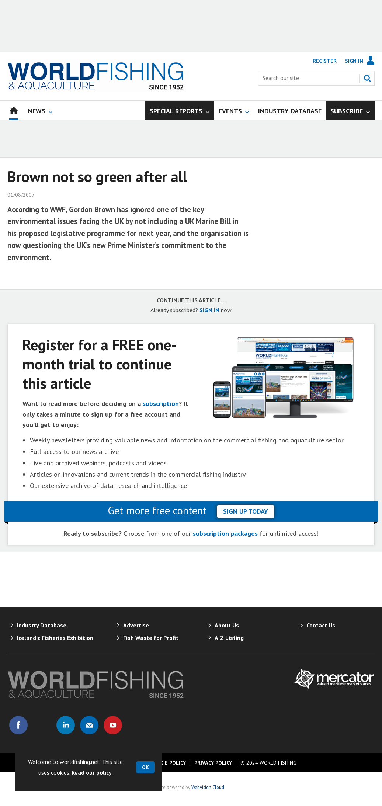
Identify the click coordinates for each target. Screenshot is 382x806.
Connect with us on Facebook (18, 725)
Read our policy (92, 772)
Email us (89, 725)
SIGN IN (209, 310)
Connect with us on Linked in (65, 725)
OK (145, 767)
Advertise (136, 625)
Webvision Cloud (207, 787)
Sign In (354, 61)
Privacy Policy (213, 763)
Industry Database (41, 625)
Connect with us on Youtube (112, 725)
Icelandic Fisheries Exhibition (55, 637)
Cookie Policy (168, 763)
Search (367, 78)
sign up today (245, 511)
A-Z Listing (229, 637)
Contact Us (320, 625)
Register (325, 61)
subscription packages (225, 533)
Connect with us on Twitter (42, 725)
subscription (161, 403)
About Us (227, 625)
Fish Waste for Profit (150, 637)
